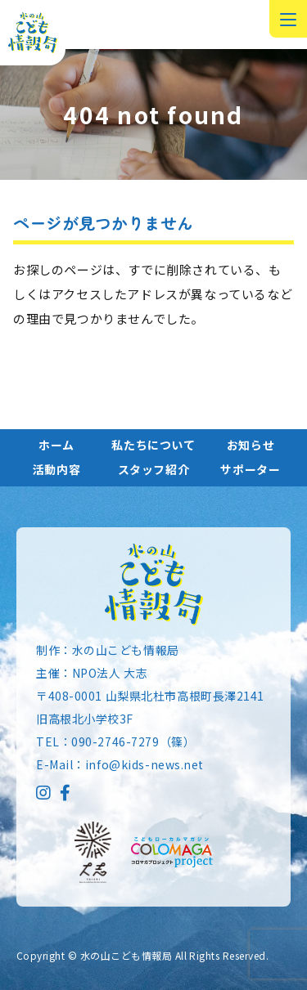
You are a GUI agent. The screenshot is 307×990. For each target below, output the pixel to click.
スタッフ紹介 (154, 469)
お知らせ (250, 445)
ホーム (56, 445)
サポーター (250, 469)
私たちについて (153, 445)
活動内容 (56, 469)
